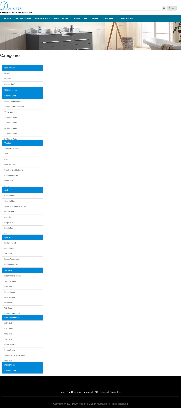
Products (87, 392)
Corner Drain (9, 112)
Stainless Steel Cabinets (13, 170)
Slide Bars (8, 287)
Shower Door (10, 371)
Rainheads (8, 303)
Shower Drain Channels (13, 101)
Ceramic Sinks (9, 196)
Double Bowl (9, 228)
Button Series (9, 345)
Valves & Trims (10, 281)
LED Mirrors (8, 73)
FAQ (95, 392)
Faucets (7, 237)
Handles (7, 79)
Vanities (7, 143)
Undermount (9, 212)
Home (62, 392)
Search (172, 8)
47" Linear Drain (10, 123)
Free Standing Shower (12, 276)
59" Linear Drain (10, 117)
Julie (6, 154)
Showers (8, 270)
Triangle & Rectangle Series (14, 355)
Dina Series (8, 181)
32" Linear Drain (10, 134)
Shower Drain (10, 96)
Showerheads (9, 292)
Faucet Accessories (11, 259)
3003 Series (8, 361)
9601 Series (8, 323)
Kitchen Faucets (10, 243)
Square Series (9, 350)
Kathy (6, 186)
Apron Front (8, 217)
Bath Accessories (12, 318)
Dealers (104, 392)
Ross (6, 159)
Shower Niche (10, 90)
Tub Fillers (8, 254)
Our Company (74, 392)
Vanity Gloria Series (11, 148)
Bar (5, 233)
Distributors (115, 392)
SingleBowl (8, 223)
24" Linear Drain (10, 139)
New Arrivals (9, 68)
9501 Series (8, 339)
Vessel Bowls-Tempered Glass (15, 206)
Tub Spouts (8, 308)
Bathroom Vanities (11, 175)
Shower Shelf (9, 84)
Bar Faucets (9, 248)
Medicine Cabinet (11, 165)
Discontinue (9, 365)
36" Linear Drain (10, 128)
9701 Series (8, 329)
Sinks (6, 190)
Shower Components (12, 314)
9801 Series (8, 334)
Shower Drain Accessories (14, 107)
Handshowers (9, 297)
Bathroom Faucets (11, 264)
